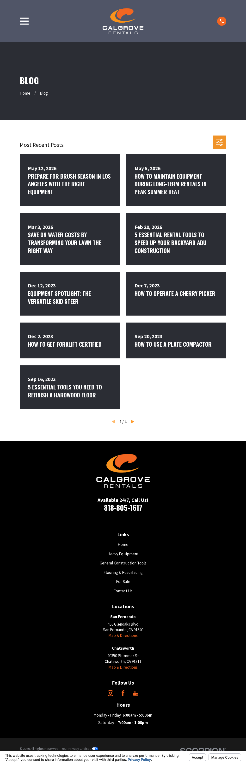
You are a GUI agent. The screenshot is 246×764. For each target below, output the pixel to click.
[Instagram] (110, 693)
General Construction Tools (123, 563)
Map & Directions (123, 635)
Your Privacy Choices (80, 748)
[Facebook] (123, 693)
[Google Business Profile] (136, 693)
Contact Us (123, 591)
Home (123, 544)
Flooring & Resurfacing (123, 572)
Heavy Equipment (123, 554)
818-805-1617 (123, 507)
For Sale (123, 581)
